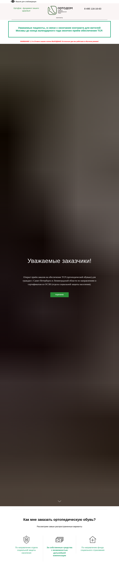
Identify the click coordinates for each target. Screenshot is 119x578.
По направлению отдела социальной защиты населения (26, 550)
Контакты (59, 17)
